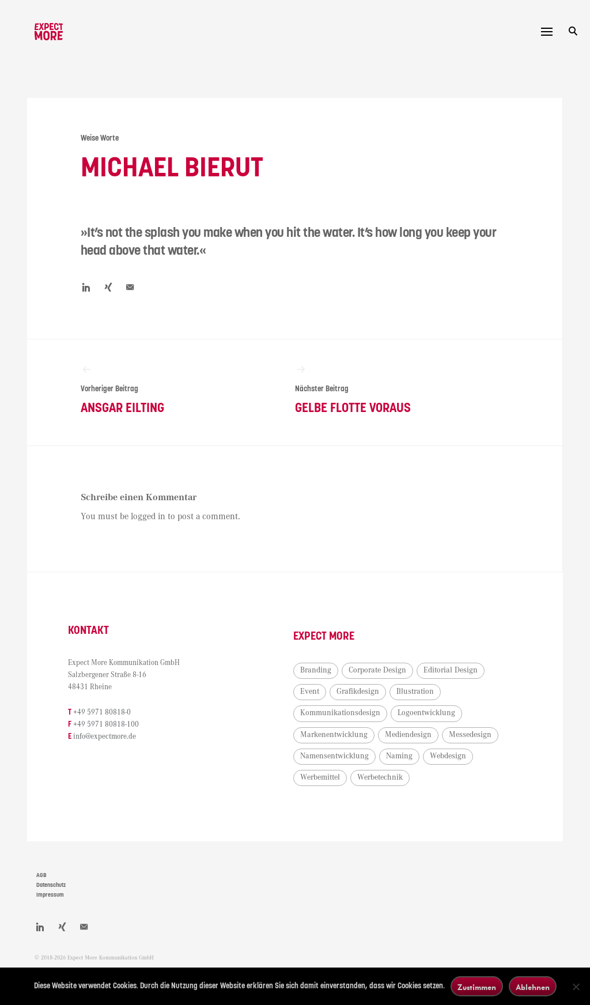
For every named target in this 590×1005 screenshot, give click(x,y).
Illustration (338, 727)
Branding (334, 684)
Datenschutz (51, 899)
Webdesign (467, 791)
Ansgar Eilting (164, 395)
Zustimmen (476, 987)
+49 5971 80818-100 (124, 738)
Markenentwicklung (428, 748)
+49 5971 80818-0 (120, 726)
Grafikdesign (448, 705)
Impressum (50, 908)
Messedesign (404, 769)
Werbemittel (339, 812)
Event (400, 705)
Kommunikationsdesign (414, 727)
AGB (41, 889)
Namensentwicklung (353, 791)
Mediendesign (342, 769)
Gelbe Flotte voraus (373, 395)
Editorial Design (346, 705)
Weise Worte (105, 136)
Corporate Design (396, 684)
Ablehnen (533, 987)
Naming (418, 791)
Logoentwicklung (348, 748)
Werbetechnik (399, 812)
